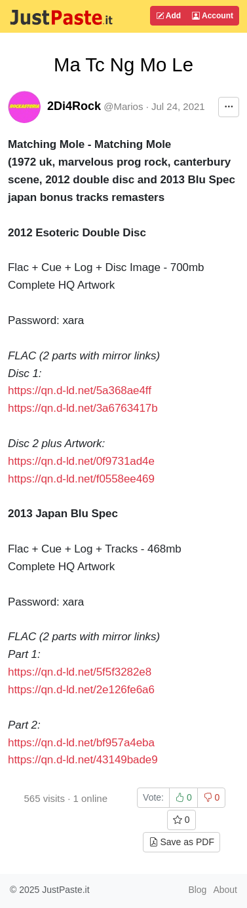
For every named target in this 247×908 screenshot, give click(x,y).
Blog (197, 889)
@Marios (123, 106)
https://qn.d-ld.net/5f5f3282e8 (79, 672)
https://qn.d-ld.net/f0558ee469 (81, 479)
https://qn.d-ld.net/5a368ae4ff (79, 390)
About (225, 889)
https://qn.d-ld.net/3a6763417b (83, 408)
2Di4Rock (74, 106)
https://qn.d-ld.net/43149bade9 (83, 760)
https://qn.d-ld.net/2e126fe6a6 (81, 689)
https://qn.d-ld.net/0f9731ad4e (81, 461)
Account (212, 15)
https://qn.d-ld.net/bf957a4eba (81, 742)
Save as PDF (181, 842)
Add (168, 15)
